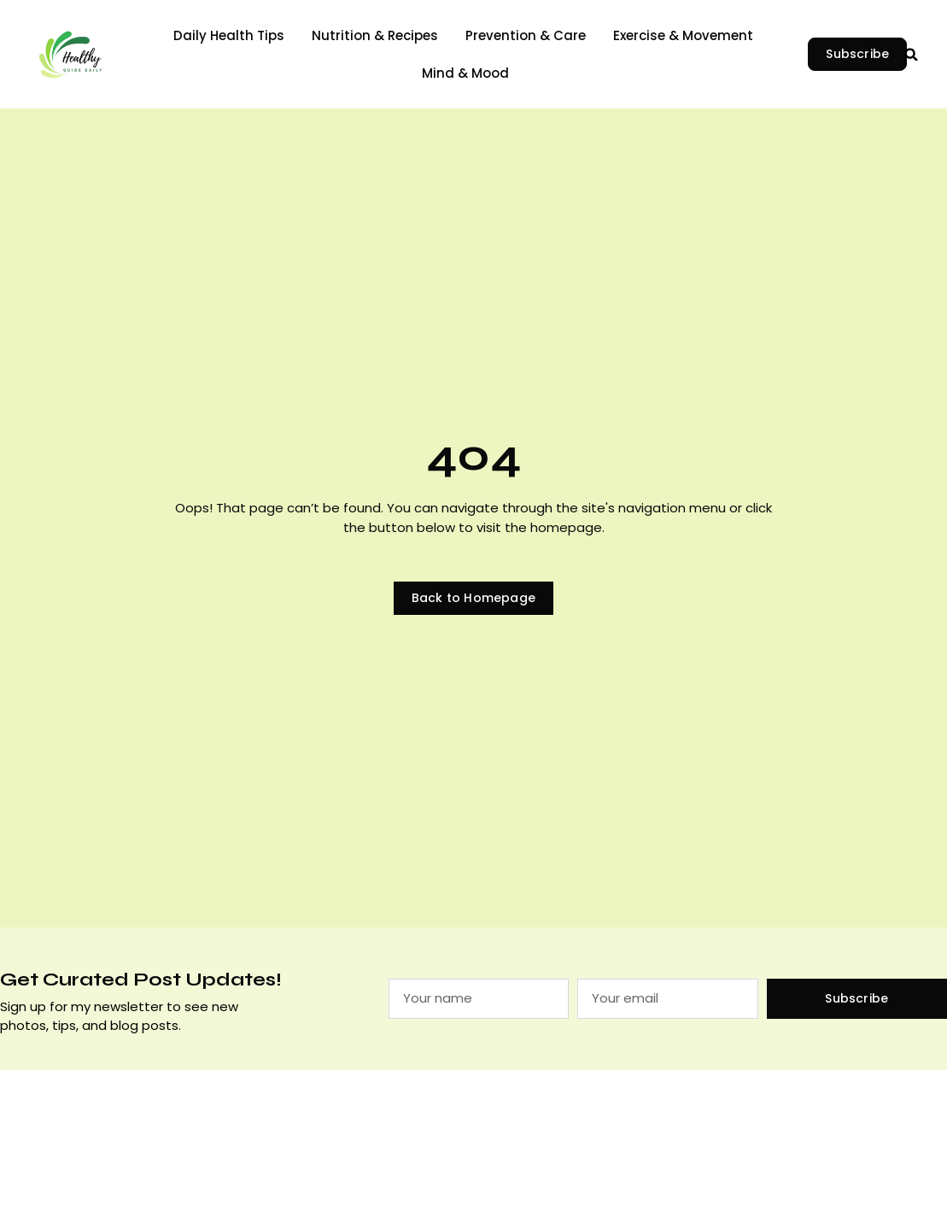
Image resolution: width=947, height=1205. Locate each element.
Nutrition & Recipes (375, 35)
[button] (911, 55)
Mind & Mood (465, 73)
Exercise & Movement (683, 35)
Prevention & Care (525, 35)
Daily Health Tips (228, 35)
